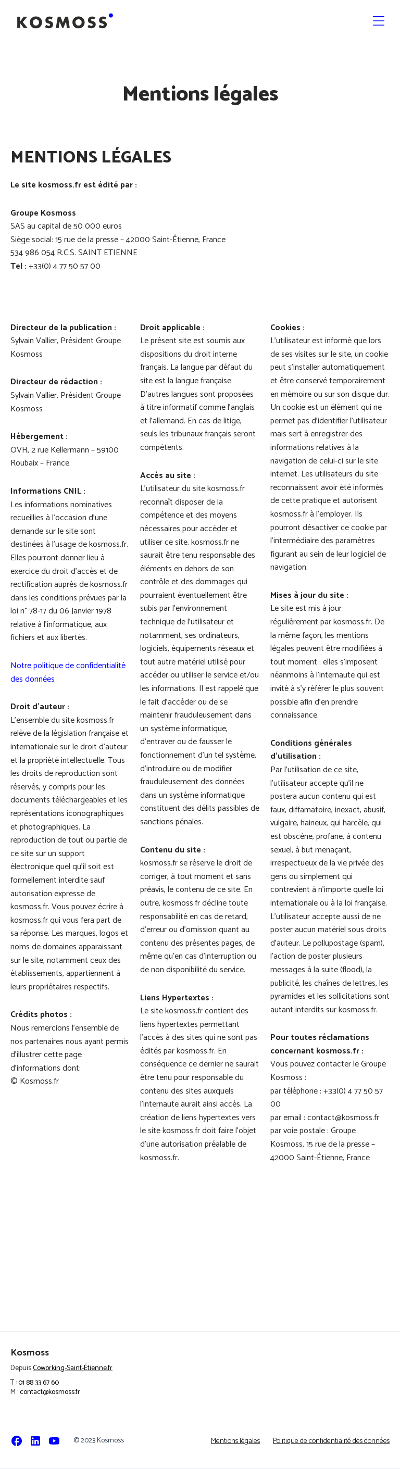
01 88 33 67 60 (38, 1383)
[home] (65, 21)
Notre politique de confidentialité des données (68, 672)
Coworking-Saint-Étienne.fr (73, 1368)
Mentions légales (235, 1441)
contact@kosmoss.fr (50, 1392)
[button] (378, 21)
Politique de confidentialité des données (331, 1441)
